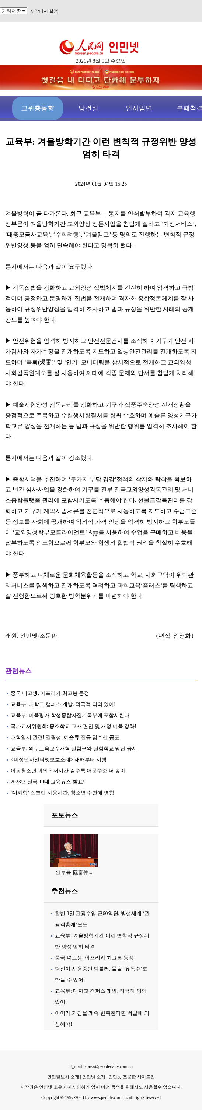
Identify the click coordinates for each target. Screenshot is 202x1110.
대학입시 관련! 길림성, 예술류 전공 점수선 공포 (65, 737)
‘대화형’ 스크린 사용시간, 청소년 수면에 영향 (62, 793)
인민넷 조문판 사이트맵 (131, 1076)
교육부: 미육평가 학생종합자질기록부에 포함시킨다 (70, 715)
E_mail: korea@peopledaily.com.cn (101, 1066)
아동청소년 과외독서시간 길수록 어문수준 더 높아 (68, 770)
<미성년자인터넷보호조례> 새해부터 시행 (59, 759)
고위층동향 (37, 108)
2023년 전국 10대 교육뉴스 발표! (48, 782)
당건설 (88, 108)
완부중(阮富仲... (74, 872)
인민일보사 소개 (63, 1076)
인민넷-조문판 (38, 635)
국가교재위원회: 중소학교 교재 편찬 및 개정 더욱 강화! (73, 726)
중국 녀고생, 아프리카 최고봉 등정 (50, 693)
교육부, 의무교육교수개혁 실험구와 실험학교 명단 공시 (74, 748)
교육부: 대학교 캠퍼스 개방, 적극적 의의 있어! (63, 704)
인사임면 (139, 108)
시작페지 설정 (44, 11)
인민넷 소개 (93, 1076)
